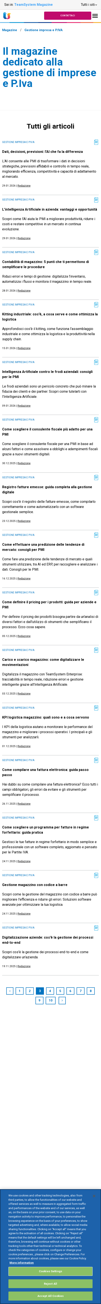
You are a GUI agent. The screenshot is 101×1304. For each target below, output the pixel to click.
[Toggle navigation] (95, 15)
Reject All (50, 1283)
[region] (50, 1246)
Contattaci (67, 15)
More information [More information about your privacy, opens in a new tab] (22, 1262)
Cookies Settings (50, 1271)
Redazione (24, 185)
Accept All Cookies (50, 1296)
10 (51, 1000)
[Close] (94, 1196)
